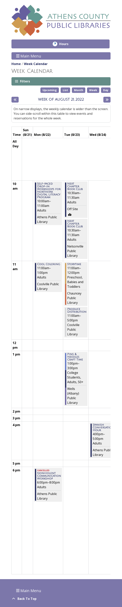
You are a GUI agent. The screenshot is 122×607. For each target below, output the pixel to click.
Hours (66, 44)
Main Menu (28, 55)
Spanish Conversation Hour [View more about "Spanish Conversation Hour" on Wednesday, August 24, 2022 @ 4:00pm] (103, 428)
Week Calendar (36, 64)
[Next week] (107, 100)
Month (78, 90)
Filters (24, 81)
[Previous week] (15, 100)
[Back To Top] (61, 598)
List (65, 90)
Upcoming (50, 90)
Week (93, 90)
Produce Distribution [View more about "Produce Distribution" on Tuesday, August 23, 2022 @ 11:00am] (76, 310)
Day (105, 90)
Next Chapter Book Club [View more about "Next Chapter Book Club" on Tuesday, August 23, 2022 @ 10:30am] (75, 186)
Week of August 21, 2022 (61, 99)
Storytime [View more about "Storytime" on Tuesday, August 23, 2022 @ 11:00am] (74, 264)
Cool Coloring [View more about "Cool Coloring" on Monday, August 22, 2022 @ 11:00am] (48, 264)
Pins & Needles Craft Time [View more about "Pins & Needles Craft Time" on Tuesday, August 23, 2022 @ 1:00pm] (75, 357)
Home (16, 64)
